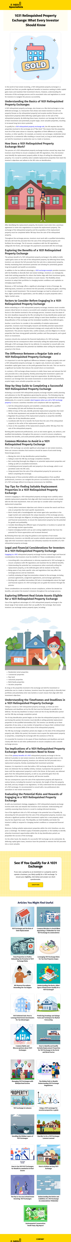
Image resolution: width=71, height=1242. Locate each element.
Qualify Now (35, 884)
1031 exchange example (44, 270)
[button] (59, 5)
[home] (32, 5)
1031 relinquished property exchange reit (30, 126)
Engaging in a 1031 (11, 554)
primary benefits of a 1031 (22, 755)
